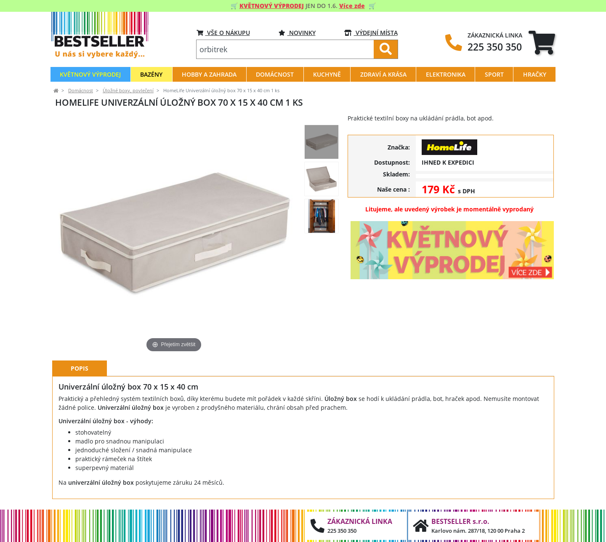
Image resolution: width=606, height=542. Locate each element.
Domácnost (80, 90)
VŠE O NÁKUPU (223, 32)
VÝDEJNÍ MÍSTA (371, 32)
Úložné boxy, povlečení (128, 90)
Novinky (297, 32)
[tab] (542, 42)
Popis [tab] (79, 368)
